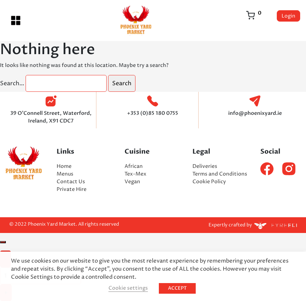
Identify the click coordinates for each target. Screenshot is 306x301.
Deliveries (204, 166)
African (134, 166)
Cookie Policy (209, 181)
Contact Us (71, 181)
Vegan (132, 181)
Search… (12, 83)
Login (288, 15)
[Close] (3, 242)
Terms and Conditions (219, 173)
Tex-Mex (135, 173)
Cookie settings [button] (128, 288)
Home (64, 166)
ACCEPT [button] (177, 288)
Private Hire (72, 189)
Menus (65, 173)
